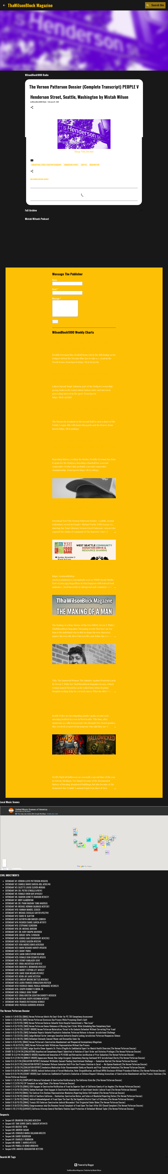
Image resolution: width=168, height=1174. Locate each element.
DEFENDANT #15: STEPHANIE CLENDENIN (21, 925)
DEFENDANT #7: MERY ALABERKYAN (19, 900)
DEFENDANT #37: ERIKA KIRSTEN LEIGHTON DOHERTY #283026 (30, 995)
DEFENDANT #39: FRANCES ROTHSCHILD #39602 (25, 1001)
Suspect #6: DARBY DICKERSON (18, 1136)
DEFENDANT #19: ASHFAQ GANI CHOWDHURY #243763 (27, 938)
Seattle (84, 165)
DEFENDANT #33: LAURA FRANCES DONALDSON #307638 (28, 982)
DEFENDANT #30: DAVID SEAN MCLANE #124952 (24, 973)
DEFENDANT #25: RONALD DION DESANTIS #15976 (25, 957)
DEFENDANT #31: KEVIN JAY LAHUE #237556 (23, 976)
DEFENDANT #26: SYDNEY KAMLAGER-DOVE (22, 960)
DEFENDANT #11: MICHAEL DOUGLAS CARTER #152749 (26, 912)
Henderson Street (71, 165)
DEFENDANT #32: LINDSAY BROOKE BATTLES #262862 (26, 979)
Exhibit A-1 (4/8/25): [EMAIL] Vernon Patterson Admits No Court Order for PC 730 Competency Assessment (49, 1016)
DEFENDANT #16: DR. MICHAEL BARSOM (21, 928)
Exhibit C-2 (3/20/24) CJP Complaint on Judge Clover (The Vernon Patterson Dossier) (40, 1083)
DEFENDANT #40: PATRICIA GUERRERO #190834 (24, 1005)
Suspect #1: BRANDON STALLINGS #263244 (23, 1120)
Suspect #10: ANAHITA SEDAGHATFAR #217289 (24, 1149)
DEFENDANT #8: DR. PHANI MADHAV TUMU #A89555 (26, 903)
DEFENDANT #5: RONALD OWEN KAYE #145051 (23, 893)
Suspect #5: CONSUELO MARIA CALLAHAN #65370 (25, 1133)
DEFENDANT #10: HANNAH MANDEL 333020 (22, 909)
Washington (94, 165)
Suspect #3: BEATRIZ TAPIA (16, 1126)
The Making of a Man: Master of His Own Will (80, 618)
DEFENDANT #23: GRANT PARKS (18, 951)
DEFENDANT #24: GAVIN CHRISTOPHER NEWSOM (24, 954)
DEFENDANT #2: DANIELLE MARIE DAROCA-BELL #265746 (27, 884)
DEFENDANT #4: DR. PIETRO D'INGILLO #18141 (23, 890)
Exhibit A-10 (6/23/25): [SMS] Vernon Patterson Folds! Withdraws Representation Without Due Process (47, 1045)
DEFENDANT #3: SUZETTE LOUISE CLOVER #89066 (25, 887)
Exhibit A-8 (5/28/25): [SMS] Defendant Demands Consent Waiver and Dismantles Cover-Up (42, 1038)
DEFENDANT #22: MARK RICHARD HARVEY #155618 (26, 947)
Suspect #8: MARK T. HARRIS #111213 (20, 1142)
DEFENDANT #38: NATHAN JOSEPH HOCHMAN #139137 (27, 998)
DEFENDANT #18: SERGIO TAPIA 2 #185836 (22, 935)
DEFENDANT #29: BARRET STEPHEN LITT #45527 (24, 970)
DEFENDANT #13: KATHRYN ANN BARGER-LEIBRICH (25, 919)
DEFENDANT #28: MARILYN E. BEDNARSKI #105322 (25, 966)
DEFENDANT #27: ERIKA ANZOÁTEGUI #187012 (23, 963)
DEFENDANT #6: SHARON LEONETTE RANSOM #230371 (27, 897)
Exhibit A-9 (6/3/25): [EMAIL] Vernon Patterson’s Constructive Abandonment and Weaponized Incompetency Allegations (53, 1042)
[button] (32, 107)
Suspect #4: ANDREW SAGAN (17, 1130)
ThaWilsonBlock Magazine (30, 5)
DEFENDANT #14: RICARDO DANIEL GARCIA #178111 (25, 922)
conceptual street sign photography (46, 165)
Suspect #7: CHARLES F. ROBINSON (19, 1139)
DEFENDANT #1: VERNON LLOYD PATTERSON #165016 (26, 881)
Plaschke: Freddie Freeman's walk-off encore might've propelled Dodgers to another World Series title (84, 446)
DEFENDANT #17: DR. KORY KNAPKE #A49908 (23, 931)
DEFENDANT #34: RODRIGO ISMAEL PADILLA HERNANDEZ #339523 (32, 985)
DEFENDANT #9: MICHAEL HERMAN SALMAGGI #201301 (27, 906)
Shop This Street (84, 151)
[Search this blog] (151, 5)
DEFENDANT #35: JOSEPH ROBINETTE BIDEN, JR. (24, 989)
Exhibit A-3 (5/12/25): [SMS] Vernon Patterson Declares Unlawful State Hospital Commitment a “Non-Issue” (49, 1023)
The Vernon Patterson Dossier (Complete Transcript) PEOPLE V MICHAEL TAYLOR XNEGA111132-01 (77, 508)
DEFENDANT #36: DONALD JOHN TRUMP (21, 992)
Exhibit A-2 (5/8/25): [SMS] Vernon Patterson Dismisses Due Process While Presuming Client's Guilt (46, 1019)
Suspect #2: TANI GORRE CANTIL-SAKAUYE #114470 (26, 1123)
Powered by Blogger (84, 1164)
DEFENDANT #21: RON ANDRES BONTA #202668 (24, 944)
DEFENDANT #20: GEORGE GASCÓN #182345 (23, 941)
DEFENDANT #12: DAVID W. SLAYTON (19, 916)
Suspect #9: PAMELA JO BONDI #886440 (21, 1145)
